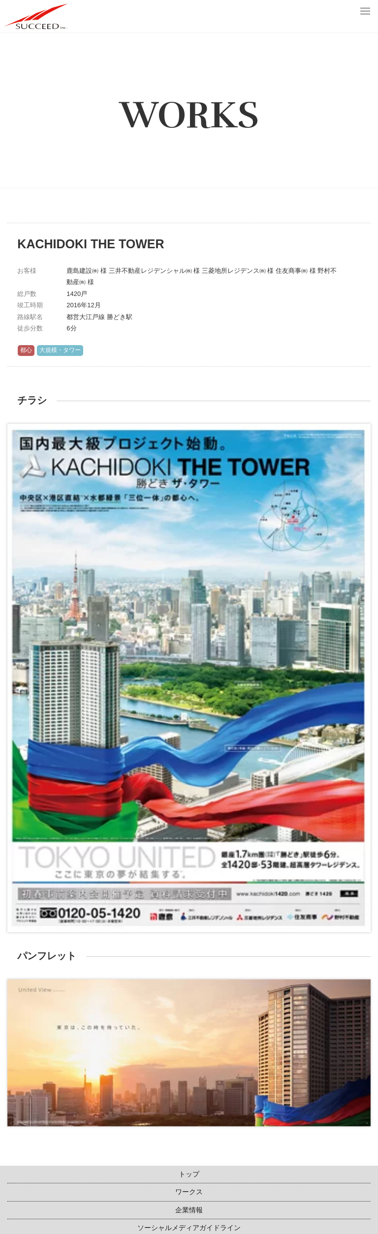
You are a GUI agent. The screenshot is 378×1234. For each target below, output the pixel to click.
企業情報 (189, 1210)
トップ (189, 1174)
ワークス (189, 1192)
